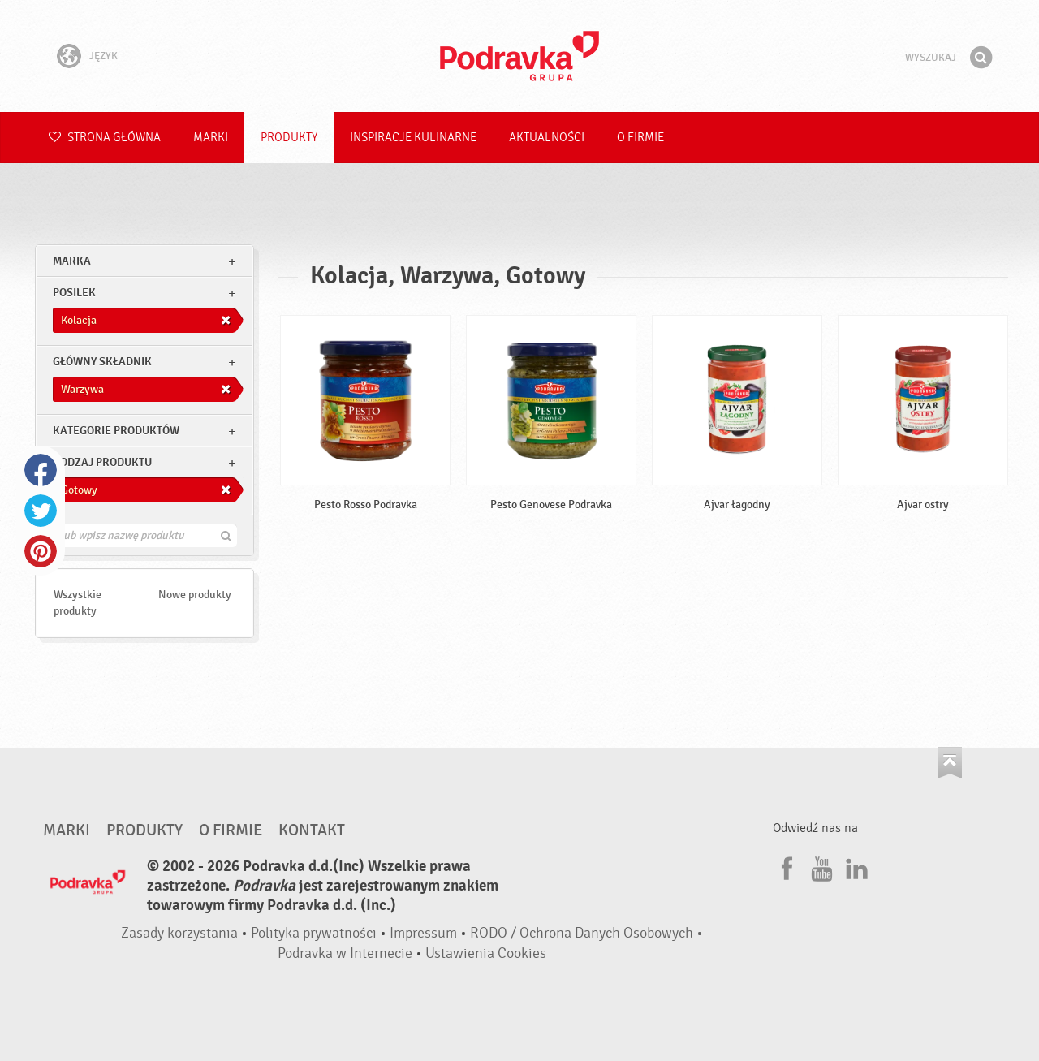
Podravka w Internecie (345, 953)
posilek (74, 293)
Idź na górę (950, 762)
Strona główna (105, 137)
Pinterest (40, 551)
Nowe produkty (194, 595)
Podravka (519, 56)
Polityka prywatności (314, 933)
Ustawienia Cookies (485, 953)
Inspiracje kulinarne (413, 137)
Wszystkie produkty (77, 603)
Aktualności (546, 137)
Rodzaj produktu (102, 462)
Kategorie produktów (116, 431)
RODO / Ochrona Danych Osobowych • (586, 933)
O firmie (640, 137)
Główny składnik (102, 362)
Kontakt (311, 830)
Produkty (289, 137)
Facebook (40, 470)
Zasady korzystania (179, 933)
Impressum (423, 933)
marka (72, 261)
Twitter (40, 510)
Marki (210, 137)
